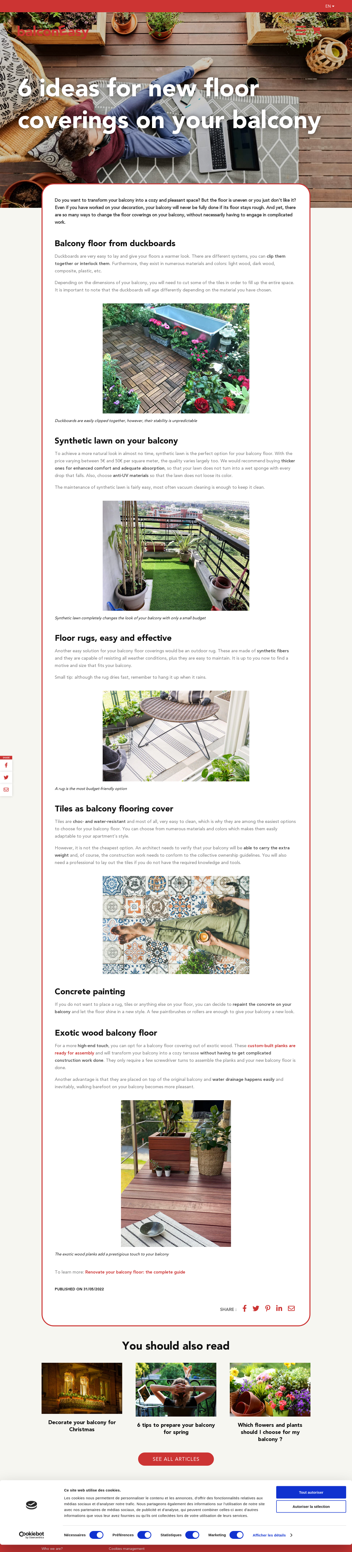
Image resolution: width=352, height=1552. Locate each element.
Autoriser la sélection (311, 1514)
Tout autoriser (311, 1499)
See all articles (176, 1459)
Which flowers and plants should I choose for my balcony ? (270, 1432)
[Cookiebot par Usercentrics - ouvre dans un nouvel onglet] (31, 1542)
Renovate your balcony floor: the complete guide (135, 1272)
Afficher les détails (269, 1542)
